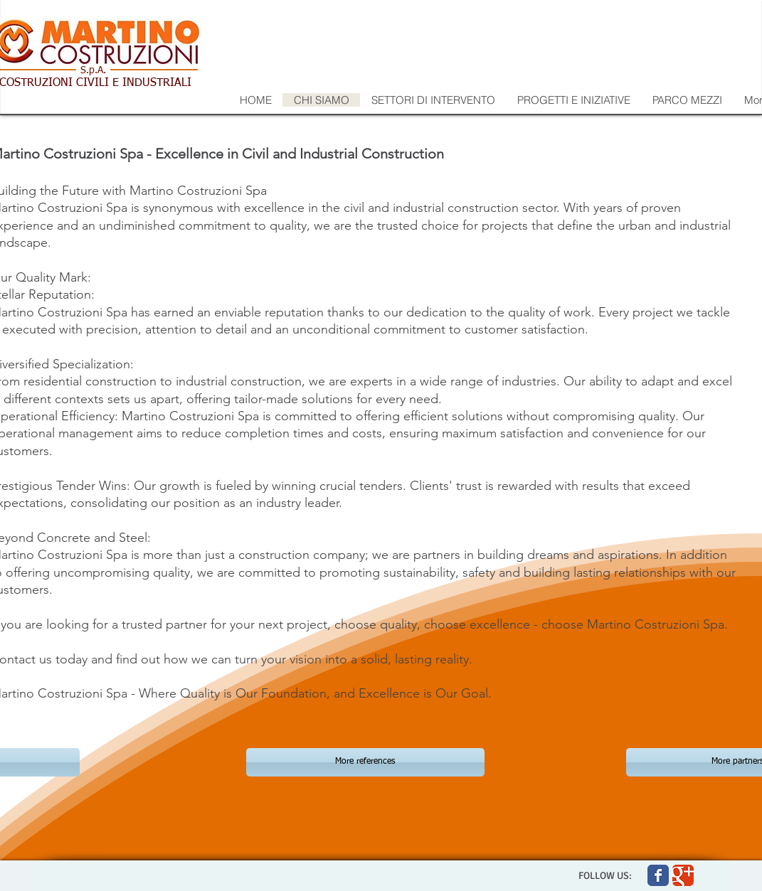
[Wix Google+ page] (683, 875)
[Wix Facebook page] (658, 875)
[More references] (365, 762)
